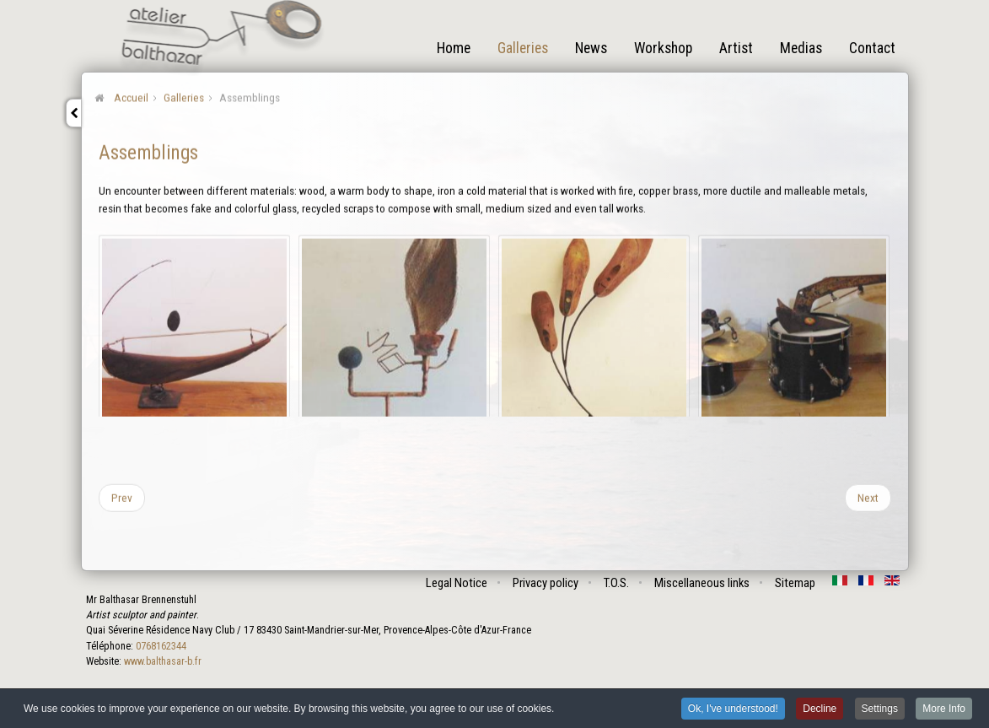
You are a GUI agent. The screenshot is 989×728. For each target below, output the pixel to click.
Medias (801, 48)
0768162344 (161, 646)
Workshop (663, 48)
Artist (736, 48)
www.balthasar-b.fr (163, 661)
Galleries (522, 48)
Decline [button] (819, 709)
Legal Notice (456, 582)
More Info (943, 709)
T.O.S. (616, 582)
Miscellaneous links (702, 582)
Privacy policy (545, 582)
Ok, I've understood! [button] (733, 709)
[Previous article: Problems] (122, 496)
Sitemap (795, 582)
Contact (872, 48)
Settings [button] (880, 709)
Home (453, 48)
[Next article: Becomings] (868, 496)
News (591, 48)
